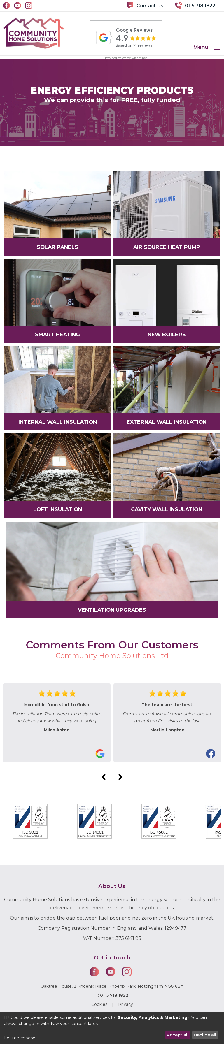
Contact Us (149, 5)
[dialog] (112, 1028)
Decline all (205, 1035)
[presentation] (103, 776)
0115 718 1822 (200, 5)
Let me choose (19, 1038)
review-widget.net (134, 58)
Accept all (177, 1035)
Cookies (99, 1004)
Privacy (125, 1004)
